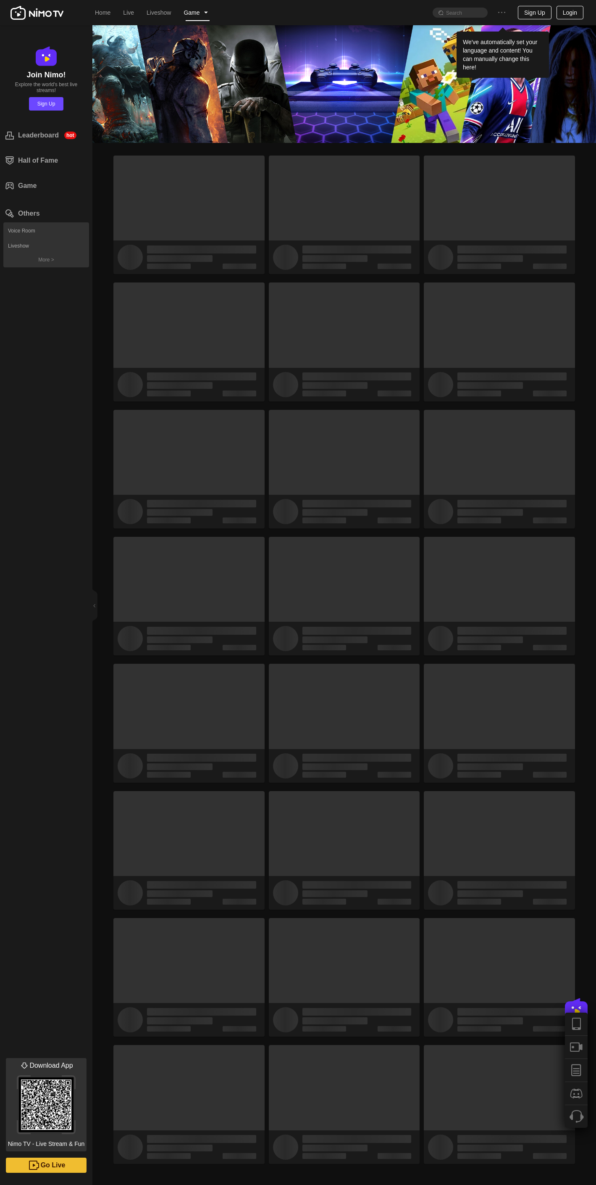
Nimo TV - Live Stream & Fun (46, 1102)
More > (46, 260)
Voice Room (21, 231)
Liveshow (18, 246)
